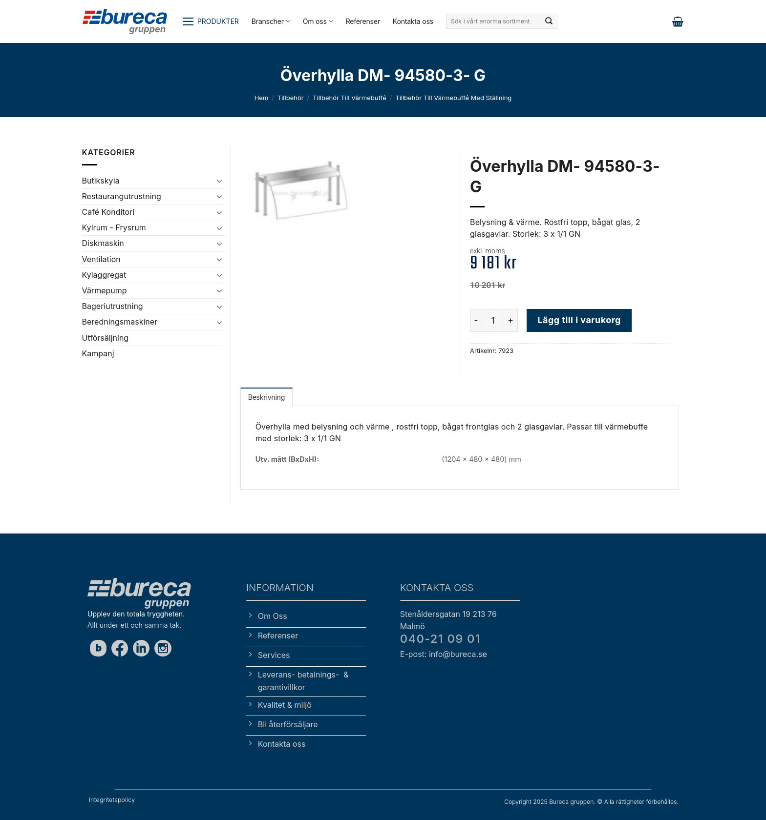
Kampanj (98, 353)
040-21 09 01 (440, 639)
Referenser (363, 21)
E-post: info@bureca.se (443, 654)
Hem (262, 98)
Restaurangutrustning (121, 196)
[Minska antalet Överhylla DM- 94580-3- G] (476, 320)
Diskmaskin (103, 243)
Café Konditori (108, 212)
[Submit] (549, 21)
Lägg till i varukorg (578, 320)
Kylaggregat (104, 275)
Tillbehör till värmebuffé (349, 98)
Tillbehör (290, 98)
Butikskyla (101, 180)
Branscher (271, 21)
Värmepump (104, 290)
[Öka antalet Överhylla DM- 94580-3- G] (511, 320)
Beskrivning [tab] (266, 397)
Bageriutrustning (112, 306)
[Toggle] (219, 180)
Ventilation (101, 259)
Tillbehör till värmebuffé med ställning (453, 98)
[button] (210, 21)
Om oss (318, 21)
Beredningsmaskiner (120, 322)
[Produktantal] (493, 320)
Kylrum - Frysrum (114, 227)
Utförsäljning (105, 338)
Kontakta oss (413, 21)
